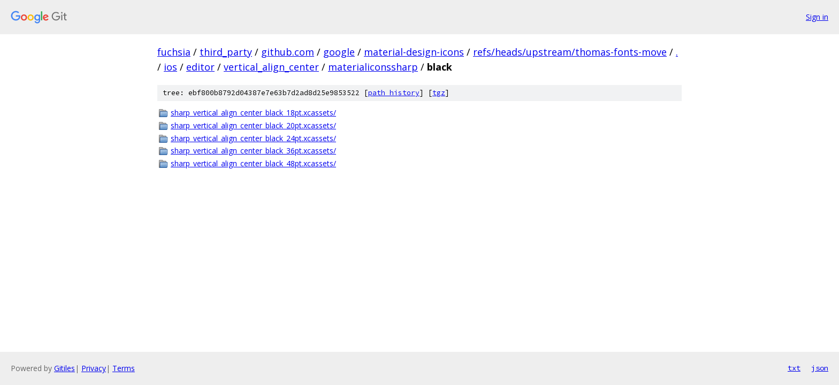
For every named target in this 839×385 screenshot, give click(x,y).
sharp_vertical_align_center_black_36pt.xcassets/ (253, 150)
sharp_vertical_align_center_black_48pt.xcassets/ (253, 163)
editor (200, 66)
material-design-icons (414, 51)
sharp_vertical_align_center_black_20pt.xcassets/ (253, 125)
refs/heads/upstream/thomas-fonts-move (570, 51)
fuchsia (173, 51)
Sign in (817, 17)
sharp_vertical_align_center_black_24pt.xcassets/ (253, 138)
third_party (226, 51)
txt (794, 368)
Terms (123, 368)
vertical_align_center (271, 66)
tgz (438, 92)
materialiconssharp (373, 66)
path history (394, 92)
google (339, 51)
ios (170, 66)
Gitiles (64, 368)
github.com (287, 51)
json (819, 368)
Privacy (93, 368)
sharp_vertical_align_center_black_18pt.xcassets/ (253, 112)
